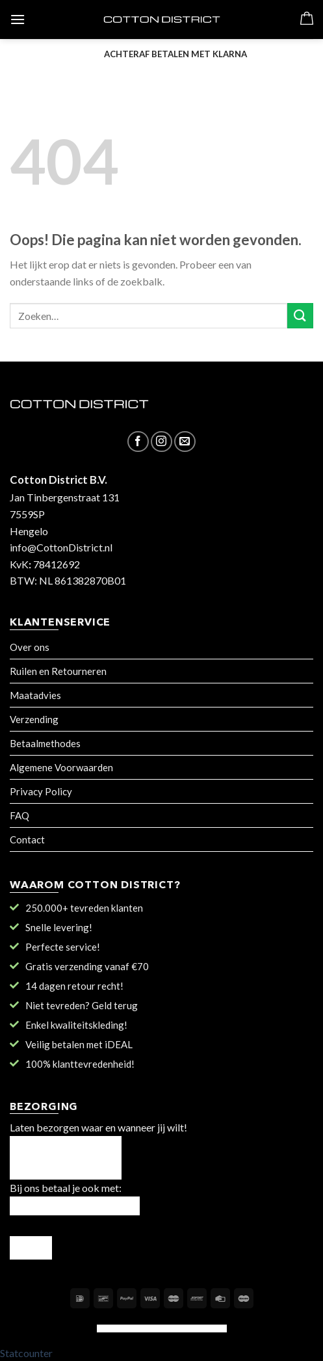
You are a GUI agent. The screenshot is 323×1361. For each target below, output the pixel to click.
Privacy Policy (41, 791)
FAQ (19, 815)
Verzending (34, 719)
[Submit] (300, 315)
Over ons (29, 647)
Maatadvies (35, 695)
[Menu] (17, 19)
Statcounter (26, 1353)
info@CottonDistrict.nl (61, 547)
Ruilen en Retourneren (58, 671)
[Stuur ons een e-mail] (185, 442)
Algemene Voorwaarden (61, 767)
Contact (27, 839)
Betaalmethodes (45, 743)
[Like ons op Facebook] (138, 442)
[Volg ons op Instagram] (161, 442)
